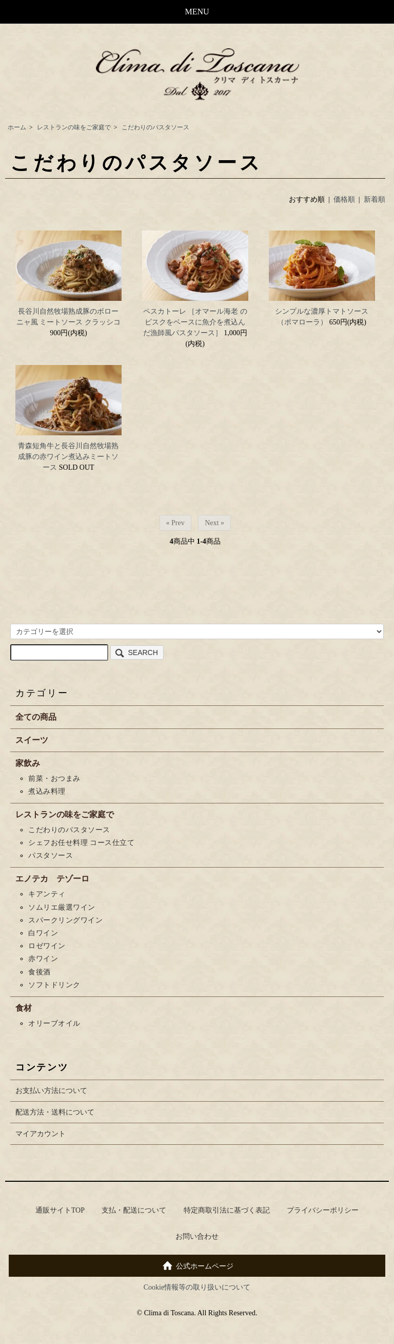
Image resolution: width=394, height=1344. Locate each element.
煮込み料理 (47, 791)
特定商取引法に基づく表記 (227, 1210)
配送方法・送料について (54, 1112)
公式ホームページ (197, 1265)
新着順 (374, 199)
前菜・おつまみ (54, 778)
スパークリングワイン (65, 920)
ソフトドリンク (54, 985)
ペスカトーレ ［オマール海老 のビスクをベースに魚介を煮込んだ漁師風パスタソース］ (195, 322)
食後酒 (39, 972)
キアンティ (47, 894)
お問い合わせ (197, 1236)
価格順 (344, 199)
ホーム (17, 127)
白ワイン (43, 933)
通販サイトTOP (60, 1210)
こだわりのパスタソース (155, 127)
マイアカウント (40, 1134)
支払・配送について (134, 1210)
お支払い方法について (51, 1091)
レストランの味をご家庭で (74, 127)
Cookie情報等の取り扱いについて (197, 1287)
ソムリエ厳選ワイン (69, 907)
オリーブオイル (54, 1023)
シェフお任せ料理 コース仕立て (81, 843)
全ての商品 (35, 717)
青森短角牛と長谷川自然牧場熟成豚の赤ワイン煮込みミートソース (68, 456)
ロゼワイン (47, 946)
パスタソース (50, 855)
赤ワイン (43, 959)
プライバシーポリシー (323, 1210)
